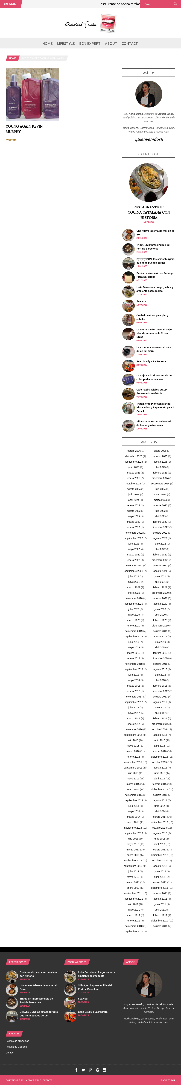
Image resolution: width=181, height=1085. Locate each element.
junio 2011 (160, 904)
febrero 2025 (160, 472)
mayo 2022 (134, 549)
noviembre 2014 (133, 795)
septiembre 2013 (133, 833)
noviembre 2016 (133, 729)
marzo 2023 (133, 521)
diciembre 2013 (159, 822)
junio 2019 (160, 642)
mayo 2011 (134, 909)
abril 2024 (133, 500)
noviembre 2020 (133, 598)
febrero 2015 (160, 784)
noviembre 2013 (133, 827)
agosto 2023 (134, 510)
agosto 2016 (160, 734)
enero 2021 (133, 592)
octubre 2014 (160, 795)
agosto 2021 (160, 571)
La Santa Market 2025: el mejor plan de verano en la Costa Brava (154, 333)
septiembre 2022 (133, 538)
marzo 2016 (133, 751)
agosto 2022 (160, 538)
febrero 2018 (160, 685)
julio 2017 (134, 707)
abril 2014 (160, 811)
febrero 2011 (160, 915)
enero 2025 (133, 478)
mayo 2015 (133, 778)
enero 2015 (133, 789)
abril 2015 (159, 778)
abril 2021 (160, 581)
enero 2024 (133, 505)
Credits (47, 1080)
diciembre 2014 (159, 789)
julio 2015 (133, 773)
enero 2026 (160, 450)
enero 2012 (133, 887)
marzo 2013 (133, 849)
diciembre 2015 (159, 756)
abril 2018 (160, 680)
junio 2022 (160, 543)
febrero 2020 (160, 620)
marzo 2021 (133, 587)
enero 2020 (133, 625)
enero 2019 (133, 658)
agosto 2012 (160, 866)
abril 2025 (160, 467)
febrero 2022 (160, 554)
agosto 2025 (160, 461)
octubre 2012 (159, 860)
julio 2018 (134, 674)
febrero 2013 (160, 849)
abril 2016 (159, 745)
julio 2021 (134, 576)
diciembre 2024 (160, 478)
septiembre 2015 (133, 767)
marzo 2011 (133, 915)
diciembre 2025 (133, 456)
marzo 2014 (133, 816)
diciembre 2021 (160, 560)
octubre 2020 (160, 598)
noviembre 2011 (133, 893)
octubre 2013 (159, 827)
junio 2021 (160, 576)
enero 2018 (133, 691)
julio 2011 (133, 904)
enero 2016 (133, 756)
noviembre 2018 (133, 663)
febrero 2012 (160, 882)
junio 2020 (160, 609)
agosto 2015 (160, 767)
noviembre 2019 (133, 631)
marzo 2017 (133, 718)
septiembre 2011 (133, 898)
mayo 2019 (134, 647)
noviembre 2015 (133, 762)
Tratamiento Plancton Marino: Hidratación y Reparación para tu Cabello (155, 407)
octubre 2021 (160, 565)
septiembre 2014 (133, 800)
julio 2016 (133, 740)
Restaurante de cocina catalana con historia (134, 4)
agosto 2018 (160, 669)
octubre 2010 (160, 926)
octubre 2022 (160, 532)
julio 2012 (134, 871)
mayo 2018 (134, 680)
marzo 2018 (133, 685)
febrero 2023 (160, 521)
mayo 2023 (134, 516)
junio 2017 (160, 707)
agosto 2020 (160, 603)
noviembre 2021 (133, 565)
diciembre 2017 (160, 691)
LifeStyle (66, 43)
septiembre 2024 (160, 483)
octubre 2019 (160, 631)
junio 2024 (133, 494)
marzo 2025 (133, 472)
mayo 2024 (160, 494)
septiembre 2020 (133, 603)
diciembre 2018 (160, 658)
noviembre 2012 (133, 860)
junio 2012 (160, 871)
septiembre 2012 (133, 866)
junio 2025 (133, 467)
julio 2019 (134, 642)
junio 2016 (159, 740)
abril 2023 (160, 516)
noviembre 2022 (133, 532)
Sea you (141, 301)
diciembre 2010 (159, 920)
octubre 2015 (159, 762)
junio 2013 (159, 838)
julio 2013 (133, 838)
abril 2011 (160, 909)
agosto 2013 (160, 833)
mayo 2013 (133, 844)
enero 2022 (133, 560)
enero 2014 (133, 822)
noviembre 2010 (133, 926)
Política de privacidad (17, 1041)
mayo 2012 (133, 876)
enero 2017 (133, 724)
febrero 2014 (160, 816)
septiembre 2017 (133, 702)
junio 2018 (160, 674)
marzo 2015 (133, 784)
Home (47, 43)
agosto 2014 (160, 800)
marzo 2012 (133, 882)
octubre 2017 (160, 696)
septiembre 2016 (133, 734)
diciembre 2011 (159, 887)
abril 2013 (159, 844)
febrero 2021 (160, 587)
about (111, 43)
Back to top (168, 1080)
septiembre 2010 (133, 931)
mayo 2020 (134, 614)
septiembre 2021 (133, 571)
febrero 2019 (160, 652)
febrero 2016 (160, 751)
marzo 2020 (133, 620)
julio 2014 (134, 805)
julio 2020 (134, 609)
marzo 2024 (160, 500)
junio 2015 (159, 773)
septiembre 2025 (133, 461)
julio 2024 (160, 489)
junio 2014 (159, 805)
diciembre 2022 (160, 527)
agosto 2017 (160, 702)
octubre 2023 (160, 505)
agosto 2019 (160, 636)
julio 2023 (160, 510)
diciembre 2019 (160, 625)
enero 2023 (133, 527)
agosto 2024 (134, 489)
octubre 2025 (160, 456)
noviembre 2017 (133, 696)
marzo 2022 (133, 554)
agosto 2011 (160, 898)
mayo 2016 (133, 745)
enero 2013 (133, 855)
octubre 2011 (160, 893)
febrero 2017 (160, 718)
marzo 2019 (133, 652)
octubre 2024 (134, 483)
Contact (130, 43)
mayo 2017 (134, 713)
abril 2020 (160, 614)
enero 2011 (133, 920)
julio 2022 (134, 543)
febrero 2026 (134, 450)
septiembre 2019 (133, 636)
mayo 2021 (134, 581)
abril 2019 (160, 647)
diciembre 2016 (160, 724)
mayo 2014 (134, 811)
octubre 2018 (160, 663)
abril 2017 (160, 713)
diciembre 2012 (159, 855)
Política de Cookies (16, 1046)
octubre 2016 (159, 729)
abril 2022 (160, 549)
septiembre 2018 (133, 669)
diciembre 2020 (160, 592)
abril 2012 (159, 876)
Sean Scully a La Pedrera (151, 361)
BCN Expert (90, 43)
